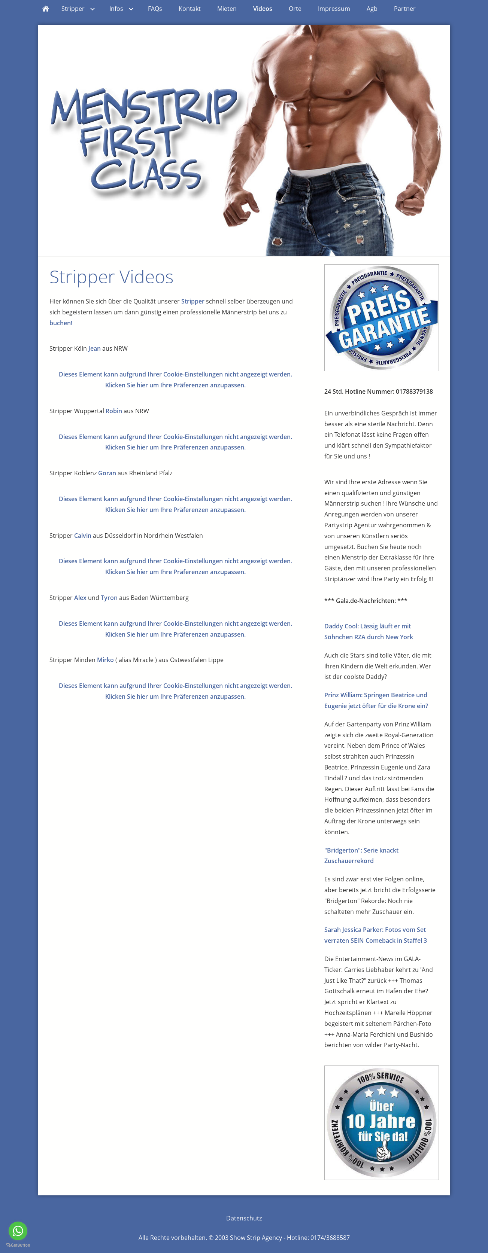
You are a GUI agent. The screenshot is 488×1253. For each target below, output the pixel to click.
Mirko (105, 660)
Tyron (109, 598)
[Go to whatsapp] (18, 1231)
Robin (114, 411)
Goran (107, 473)
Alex (80, 598)
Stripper (192, 301)
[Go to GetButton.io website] (18, 1245)
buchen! (60, 323)
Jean (94, 348)
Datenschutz (244, 1218)
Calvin (82, 535)
